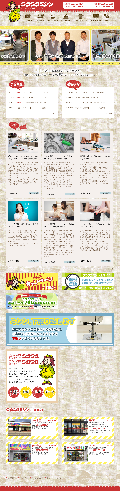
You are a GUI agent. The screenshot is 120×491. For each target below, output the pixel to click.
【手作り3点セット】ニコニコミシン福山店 (28, 97)
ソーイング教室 (52, 20)
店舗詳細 (53, 420)
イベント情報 (65, 20)
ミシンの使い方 (33, 261)
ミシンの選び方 (105, 193)
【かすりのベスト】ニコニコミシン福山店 (28, 92)
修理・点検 (40, 20)
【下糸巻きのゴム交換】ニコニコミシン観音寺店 (85, 108)
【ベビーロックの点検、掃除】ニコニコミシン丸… (86, 103)
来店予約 (23, 478)
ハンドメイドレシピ (80, 20)
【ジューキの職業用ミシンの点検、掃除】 (83, 97)
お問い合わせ (37, 478)
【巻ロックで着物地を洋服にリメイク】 (27, 103)
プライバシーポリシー (55, 478)
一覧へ (53, 113)
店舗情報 (11, 478)
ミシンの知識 (34, 193)
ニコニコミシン (37, 4)
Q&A (106, 20)
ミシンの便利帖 (96, 20)
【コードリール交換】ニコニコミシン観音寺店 (84, 92)
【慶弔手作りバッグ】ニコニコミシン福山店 (27, 108)
